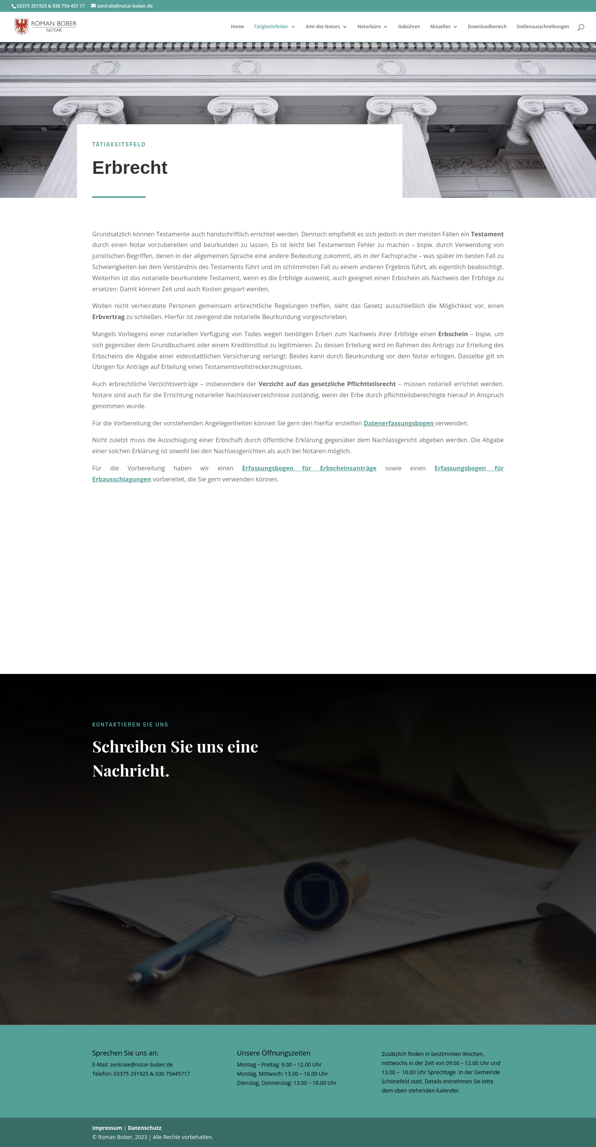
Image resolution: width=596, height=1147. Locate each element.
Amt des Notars (323, 27)
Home (237, 27)
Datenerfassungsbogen (399, 423)
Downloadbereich (487, 27)
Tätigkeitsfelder (271, 27)
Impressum (107, 1127)
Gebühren (409, 27)
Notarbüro (369, 27)
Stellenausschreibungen (542, 27)
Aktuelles (440, 27)
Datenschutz (145, 1127)
